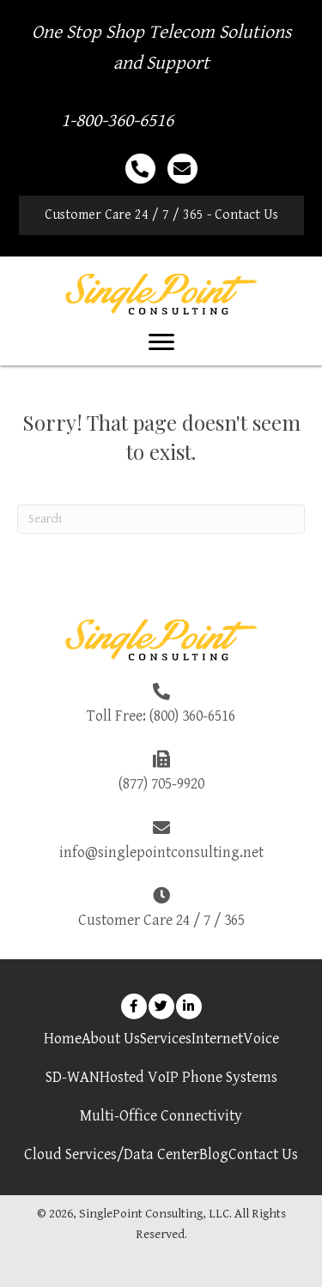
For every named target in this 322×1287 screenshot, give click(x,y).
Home (63, 1039)
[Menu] (161, 342)
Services (165, 1039)
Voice (261, 1039)
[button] (161, 215)
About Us (111, 1039)
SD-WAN (73, 1077)
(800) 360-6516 (192, 716)
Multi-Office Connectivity (161, 1116)
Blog (213, 1154)
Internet (217, 1039)
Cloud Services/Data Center (111, 1154)
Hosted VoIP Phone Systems (188, 1077)
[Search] (161, 519)
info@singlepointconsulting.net (161, 852)
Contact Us (263, 1154)
